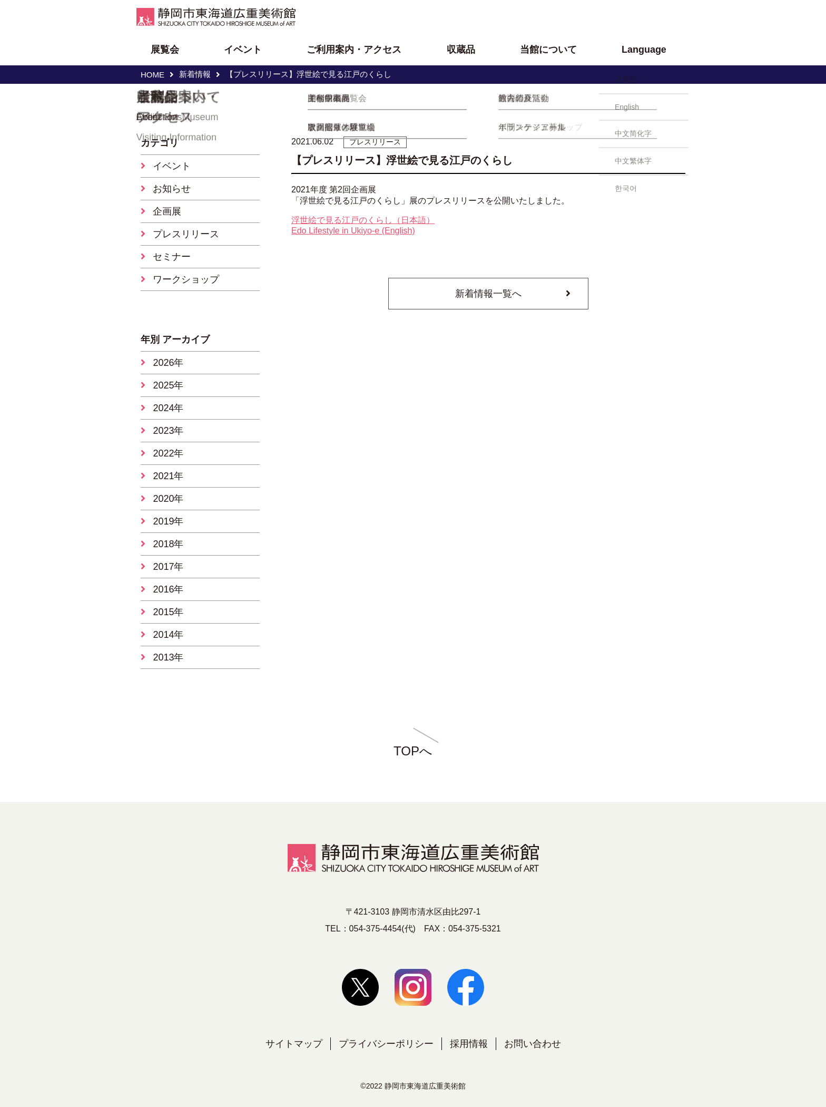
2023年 (168, 430)
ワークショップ (186, 279)
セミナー (172, 256)
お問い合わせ (532, 1043)
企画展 (167, 211)
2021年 (168, 476)
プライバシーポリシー (386, 1043)
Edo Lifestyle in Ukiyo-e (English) (353, 230)
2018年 (168, 544)
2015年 (168, 612)
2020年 (168, 498)
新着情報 (195, 74)
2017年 (168, 566)
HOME (152, 74)
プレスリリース (186, 234)
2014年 (168, 634)
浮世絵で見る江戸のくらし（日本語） (363, 220)
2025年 (168, 385)
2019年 (168, 521)
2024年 (168, 408)
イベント (172, 166)
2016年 (168, 589)
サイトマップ (294, 1043)
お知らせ (172, 188)
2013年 (168, 657)
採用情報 (469, 1043)
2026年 (168, 362)
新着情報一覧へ (488, 293)
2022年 (168, 453)
